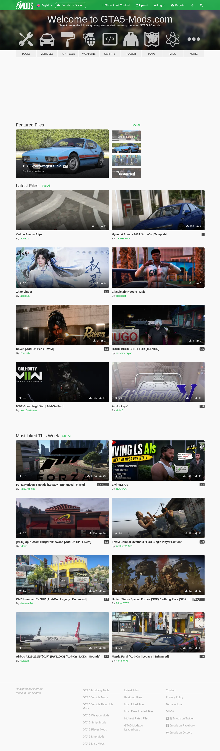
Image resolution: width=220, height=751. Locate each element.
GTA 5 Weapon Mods (96, 715)
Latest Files (131, 690)
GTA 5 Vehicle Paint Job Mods (98, 706)
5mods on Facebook (180, 725)
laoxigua (24, 295)
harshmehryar (124, 353)
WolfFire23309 (124, 546)
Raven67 (25, 353)
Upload (142, 5)
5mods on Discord (179, 732)
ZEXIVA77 (122, 488)
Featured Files (133, 697)
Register (178, 5)
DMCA (170, 711)
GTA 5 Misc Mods (93, 743)
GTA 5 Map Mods (93, 736)
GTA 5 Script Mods (94, 722)
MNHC (119, 410)
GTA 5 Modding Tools (96, 690)
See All (136, 125)
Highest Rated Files (136, 718)
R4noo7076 (122, 603)
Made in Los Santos (28, 693)
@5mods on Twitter (180, 718)
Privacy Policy (174, 697)
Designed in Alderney (29, 688)
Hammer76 (26, 603)
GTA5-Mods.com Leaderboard (134, 727)
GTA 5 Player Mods (95, 729)
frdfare (23, 546)
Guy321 (24, 238)
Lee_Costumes (28, 410)
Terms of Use (174, 704)
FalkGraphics (27, 488)
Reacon (24, 660)
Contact (170, 690)
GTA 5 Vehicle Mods (95, 697)
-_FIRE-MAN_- (124, 238)
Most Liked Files (134, 704)
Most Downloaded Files (139, 711)
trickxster (121, 295)
